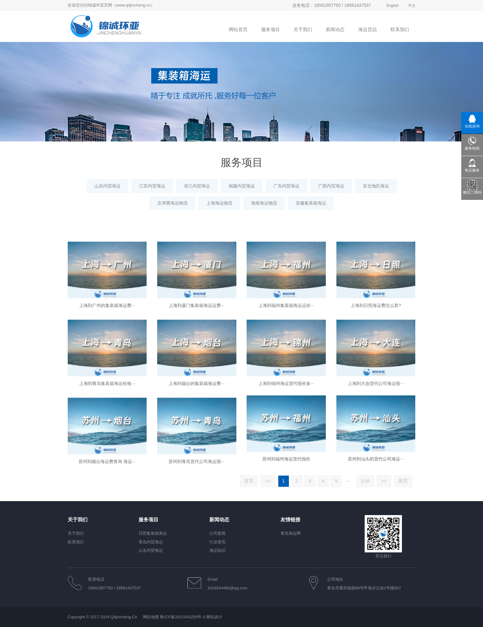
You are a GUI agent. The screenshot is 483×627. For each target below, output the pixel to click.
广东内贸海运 (286, 185)
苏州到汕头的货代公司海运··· (376, 516)
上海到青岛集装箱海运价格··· (107, 442)
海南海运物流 (264, 203)
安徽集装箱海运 (311, 203)
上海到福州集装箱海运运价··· (286, 364)
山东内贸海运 (107, 185)
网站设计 (214, 617)
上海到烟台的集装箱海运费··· (197, 442)
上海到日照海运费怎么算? (376, 364)
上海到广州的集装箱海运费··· (107, 364)
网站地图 (151, 617)
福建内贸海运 (242, 185)
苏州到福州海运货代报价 (286, 516)
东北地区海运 (376, 185)
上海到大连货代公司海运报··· (376, 442)
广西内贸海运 (331, 185)
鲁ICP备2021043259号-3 (182, 617)
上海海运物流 (219, 203)
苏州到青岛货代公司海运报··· (197, 520)
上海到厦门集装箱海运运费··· (197, 364)
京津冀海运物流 (172, 203)
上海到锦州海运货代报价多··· (286, 442)
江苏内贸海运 (152, 185)
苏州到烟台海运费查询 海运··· (107, 520)
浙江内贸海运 (197, 185)
